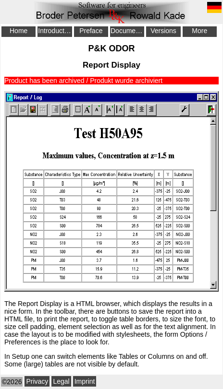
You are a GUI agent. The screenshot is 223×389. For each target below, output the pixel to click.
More (199, 31)
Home (18, 31)
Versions (163, 31)
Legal (61, 381)
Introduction (55, 31)
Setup (21, 356)
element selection (84, 326)
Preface (90, 31)
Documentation (127, 31)
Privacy (37, 381)
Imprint (84, 381)
